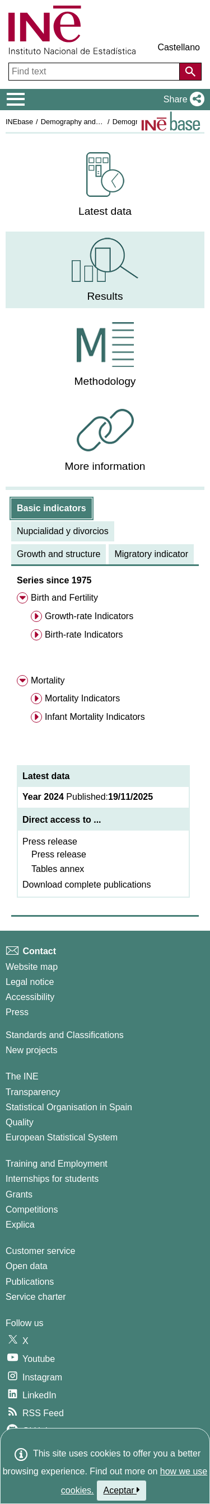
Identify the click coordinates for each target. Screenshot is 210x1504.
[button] (181, 99)
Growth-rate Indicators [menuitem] (89, 616)
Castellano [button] (178, 47)
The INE (22, 1076)
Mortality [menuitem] (47, 680)
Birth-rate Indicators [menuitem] (84, 634)
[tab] (51, 508)
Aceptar (122, 1490)
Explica (20, 1224)
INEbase (19, 121)
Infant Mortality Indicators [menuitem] (95, 717)
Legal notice (30, 982)
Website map (32, 967)
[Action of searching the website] (190, 72)
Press (17, 1012)
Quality (20, 1122)
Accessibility (30, 997)
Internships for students (52, 1179)
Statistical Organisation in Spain (69, 1107)
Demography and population (86, 121)
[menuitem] (105, 185)
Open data (27, 1266)
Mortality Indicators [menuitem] (82, 698)
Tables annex (57, 869)
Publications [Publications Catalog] (30, 1281)
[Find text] (95, 72)
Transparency (33, 1092)
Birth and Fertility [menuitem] (64, 597)
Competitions (32, 1209)
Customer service (40, 1251)
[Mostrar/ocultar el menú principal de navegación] (16, 99)
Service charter (36, 1297)
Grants (19, 1194)
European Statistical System (62, 1137)
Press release (49, 841)
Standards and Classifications (65, 1035)
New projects (31, 1050)
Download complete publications (86, 884)
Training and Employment (57, 1163)
